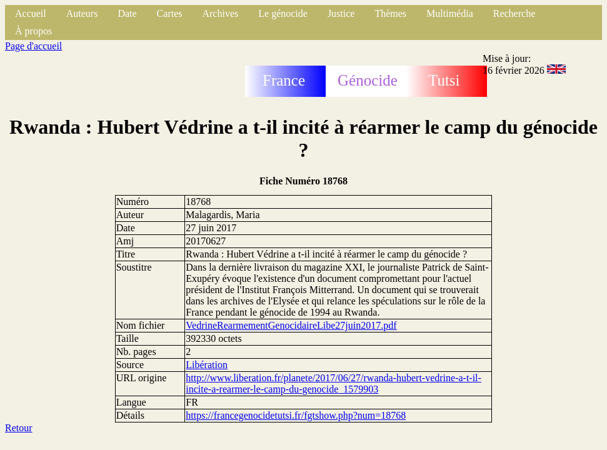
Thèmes (390, 13)
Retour (19, 427)
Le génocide (283, 13)
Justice (341, 13)
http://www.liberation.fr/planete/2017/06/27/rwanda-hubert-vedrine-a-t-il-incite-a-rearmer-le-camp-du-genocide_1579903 (333, 383)
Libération (207, 364)
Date (127, 13)
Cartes (170, 13)
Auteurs (82, 13)
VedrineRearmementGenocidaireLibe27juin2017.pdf (291, 325)
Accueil (30, 13)
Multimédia (449, 13)
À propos (33, 31)
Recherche (514, 13)
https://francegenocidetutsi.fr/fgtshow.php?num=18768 (296, 415)
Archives (220, 13)
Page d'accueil (33, 46)
